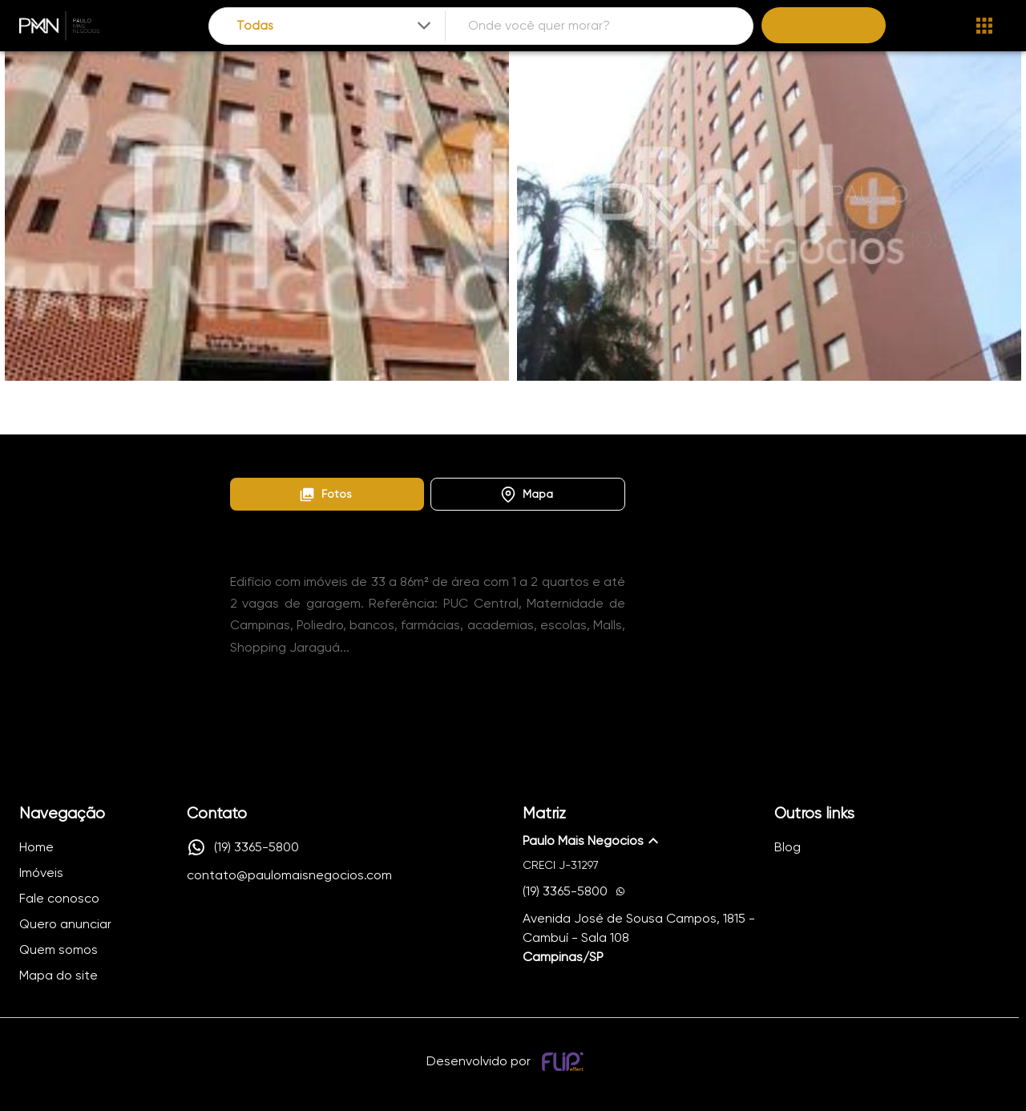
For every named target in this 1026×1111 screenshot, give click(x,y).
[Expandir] (424, 25)
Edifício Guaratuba (490, 452)
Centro (400, 452)
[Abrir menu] (984, 25)
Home (244, 452)
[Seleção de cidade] (335, 26)
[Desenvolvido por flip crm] (565, 1061)
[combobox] (335, 26)
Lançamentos (321, 452)
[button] (327, 494)
